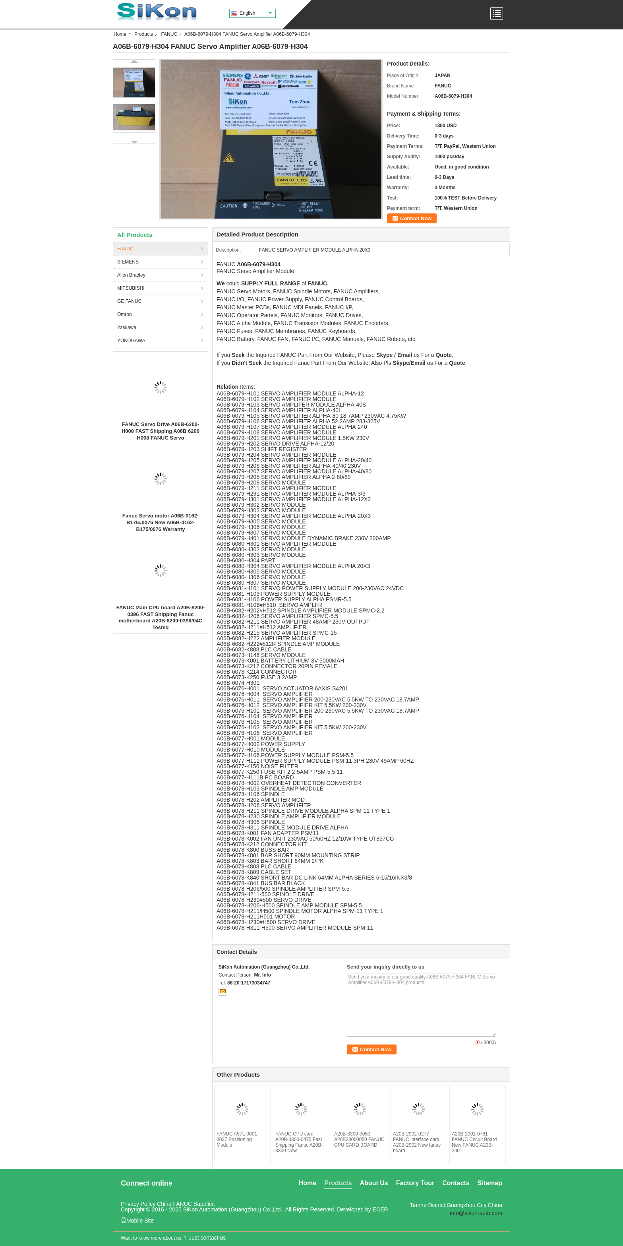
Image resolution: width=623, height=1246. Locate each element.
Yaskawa (126, 327)
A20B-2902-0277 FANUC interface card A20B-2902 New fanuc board (417, 1142)
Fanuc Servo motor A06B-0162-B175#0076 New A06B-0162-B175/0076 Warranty (160, 522)
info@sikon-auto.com (476, 1213)
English (256, 13)
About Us (374, 1183)
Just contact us (207, 1237)
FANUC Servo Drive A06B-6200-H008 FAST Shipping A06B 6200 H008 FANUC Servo (160, 431)
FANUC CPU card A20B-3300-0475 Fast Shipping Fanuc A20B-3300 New (299, 1142)
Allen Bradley (131, 275)
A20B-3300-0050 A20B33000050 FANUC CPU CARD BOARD (359, 1139)
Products (143, 34)
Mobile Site (137, 1220)
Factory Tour (415, 1183)
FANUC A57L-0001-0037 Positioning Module (238, 1139)
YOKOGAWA (131, 340)
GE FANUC (129, 301)
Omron (124, 314)
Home (120, 34)
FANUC (169, 34)
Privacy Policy (138, 1204)
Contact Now (415, 218)
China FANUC (174, 1204)
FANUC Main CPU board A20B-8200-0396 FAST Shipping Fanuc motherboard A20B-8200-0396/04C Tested (160, 617)
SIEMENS (128, 262)
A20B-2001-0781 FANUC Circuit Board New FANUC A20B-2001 (474, 1142)
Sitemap (490, 1183)
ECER (380, 1209)
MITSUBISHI (131, 288)
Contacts (455, 1183)
